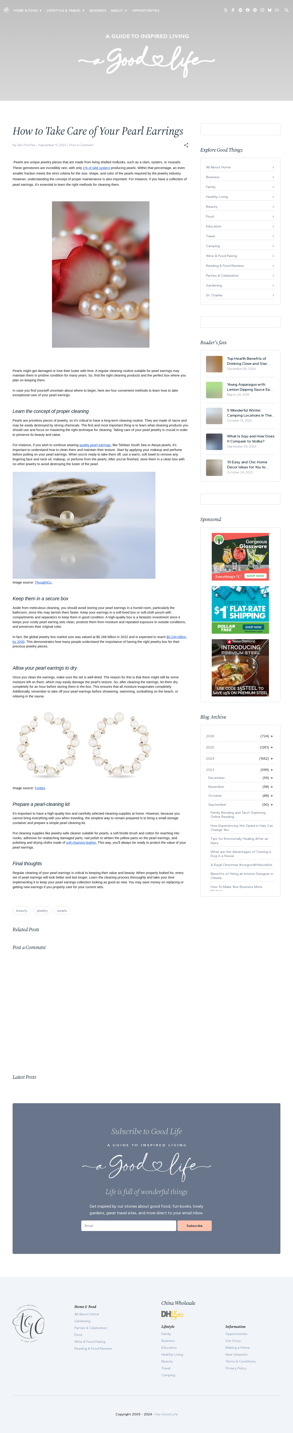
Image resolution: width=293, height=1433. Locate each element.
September (217, 804)
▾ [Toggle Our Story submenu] (126, 10)
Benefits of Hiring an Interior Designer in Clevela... (242, 876)
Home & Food (26, 10)
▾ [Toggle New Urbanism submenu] (83, 10)
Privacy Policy (235, 1368)
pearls (62, 911)
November (216, 787)
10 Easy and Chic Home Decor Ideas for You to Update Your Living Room (248, 464)
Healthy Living (217, 197)
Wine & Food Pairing (221, 256)
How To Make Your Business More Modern (236, 889)
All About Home (218, 167)
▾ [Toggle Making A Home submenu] (40, 10)
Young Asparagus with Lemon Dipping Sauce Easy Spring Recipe (250, 387)
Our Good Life (166, 1414)
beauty (21, 911)
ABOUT (117, 10)
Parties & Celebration (222, 275)
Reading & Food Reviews (225, 266)
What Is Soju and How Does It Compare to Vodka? (250, 438)
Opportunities (145, 10)
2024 (210, 758)
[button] (186, 145)
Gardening (214, 285)
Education (213, 226)
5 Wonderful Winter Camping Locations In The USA (249, 413)
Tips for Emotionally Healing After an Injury (239, 841)
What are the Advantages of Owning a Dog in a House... (241, 854)
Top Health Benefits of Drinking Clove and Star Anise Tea (247, 361)
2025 (210, 747)
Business (98, 10)
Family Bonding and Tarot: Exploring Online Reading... (238, 815)
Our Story (233, 1341)
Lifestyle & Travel (64, 10)
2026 (210, 736)
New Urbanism (236, 1354)
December (216, 778)
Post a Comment (81, 145)
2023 (210, 770)
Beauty (211, 207)
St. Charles (214, 295)
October (215, 796)
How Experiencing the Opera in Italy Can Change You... (242, 828)
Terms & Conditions (240, 1361)
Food (210, 216)
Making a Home (237, 1348)
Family (211, 187)
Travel (210, 236)
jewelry (42, 911)
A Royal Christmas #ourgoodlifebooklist (241, 865)
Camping (213, 246)
